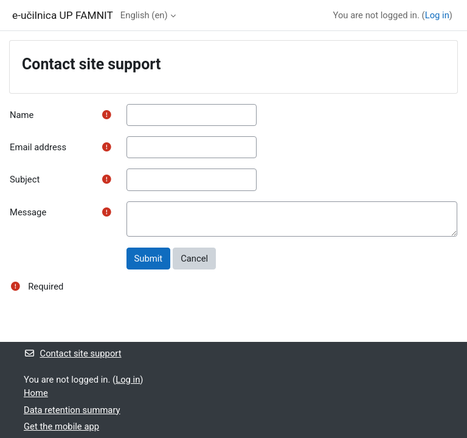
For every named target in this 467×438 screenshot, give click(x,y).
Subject (25, 179)
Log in (437, 15)
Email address (38, 147)
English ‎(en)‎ (144, 15)
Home (36, 393)
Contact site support (73, 353)
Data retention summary (72, 410)
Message (28, 212)
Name (21, 114)
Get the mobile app (61, 426)
